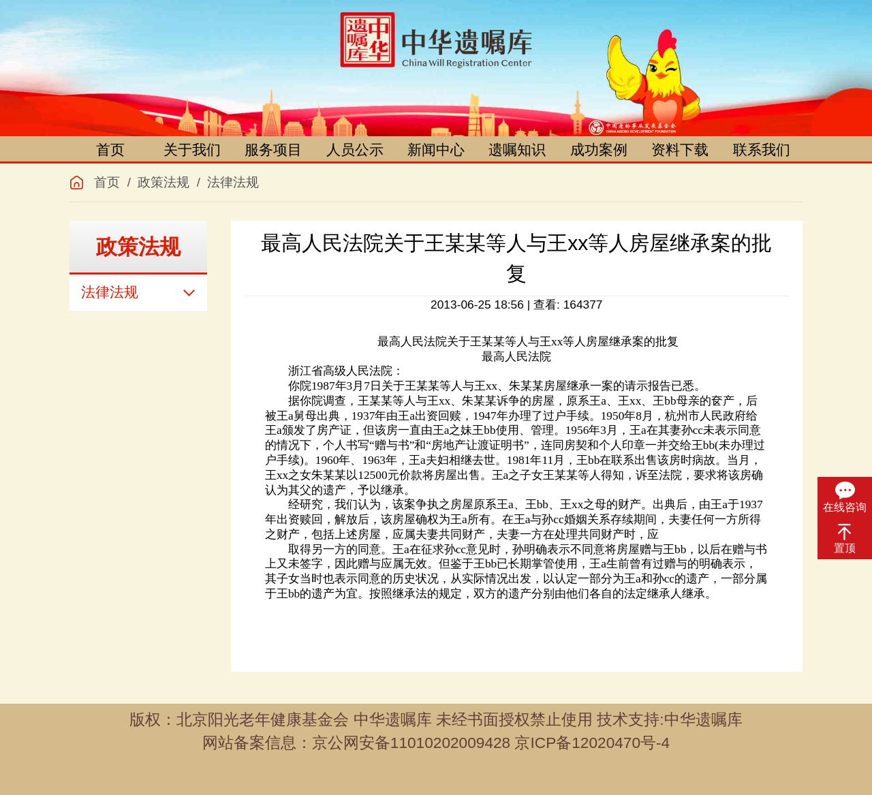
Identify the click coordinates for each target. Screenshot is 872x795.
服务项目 (273, 150)
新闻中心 (436, 150)
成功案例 (598, 150)
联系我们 (761, 150)
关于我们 (192, 150)
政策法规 (163, 182)
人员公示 (355, 150)
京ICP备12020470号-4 (592, 742)
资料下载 (679, 150)
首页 (110, 150)
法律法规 (233, 182)
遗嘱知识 (517, 150)
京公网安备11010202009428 (411, 742)
